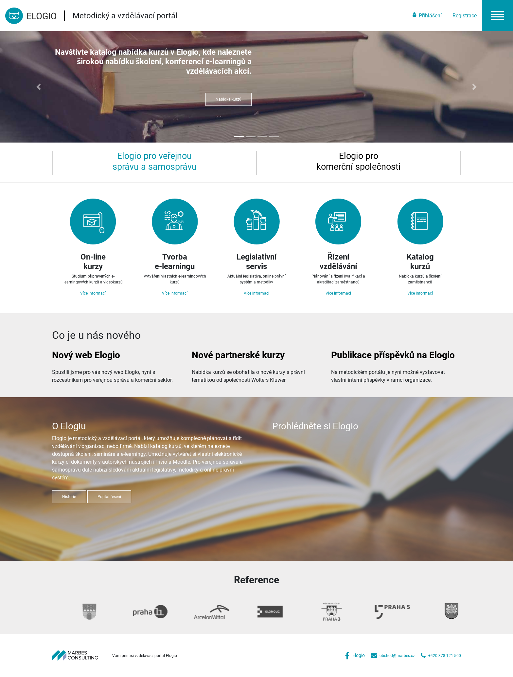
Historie (69, 496)
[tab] (154, 161)
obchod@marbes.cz (397, 655)
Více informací (93, 293)
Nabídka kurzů (228, 99)
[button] (497, 15)
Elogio (358, 655)
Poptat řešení (109, 496)
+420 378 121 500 (444, 655)
